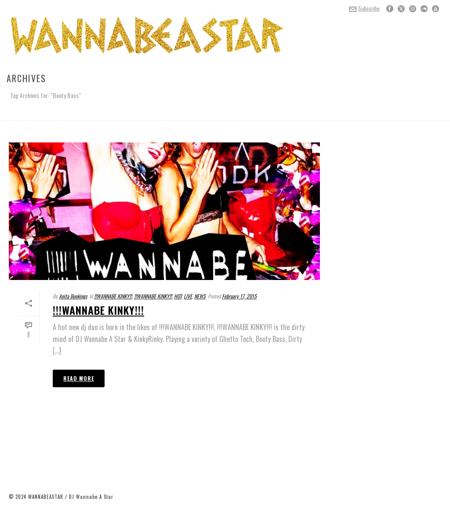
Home (425, 112)
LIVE (188, 296)
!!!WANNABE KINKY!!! (113, 296)
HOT (177, 296)
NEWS (200, 296)
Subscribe (364, 8)
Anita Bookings (73, 296)
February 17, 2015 (239, 296)
